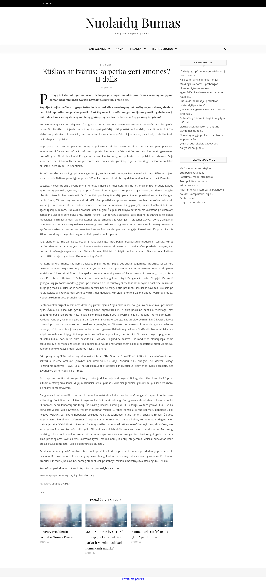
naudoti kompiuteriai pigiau (196, 194)
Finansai (136, 48)
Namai (119, 48)
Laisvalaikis (97, 48)
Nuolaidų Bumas (133, 22)
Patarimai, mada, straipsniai (196, 176)
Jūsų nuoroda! (192, 202)
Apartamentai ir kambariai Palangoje (202, 189)
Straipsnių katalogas (192, 172)
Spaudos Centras (60, 483)
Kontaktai (46, 3)
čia (126, 100)
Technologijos (162, 48)
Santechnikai (187, 198)
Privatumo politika (133, 578)
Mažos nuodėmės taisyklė (195, 168)
